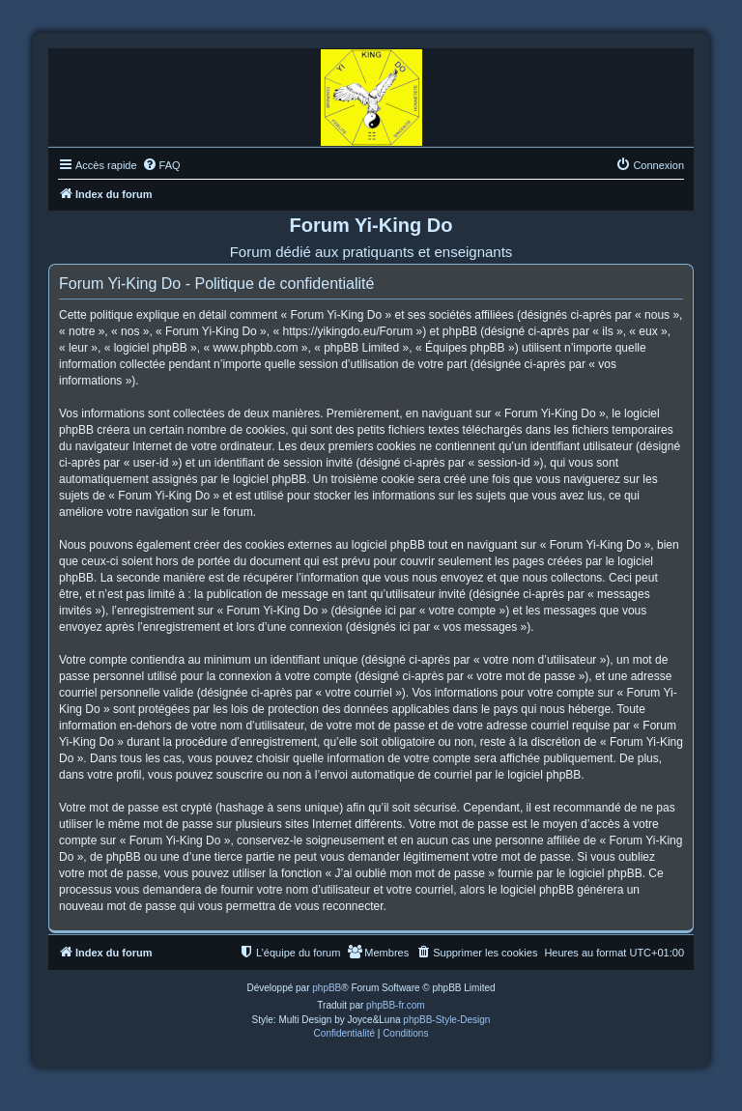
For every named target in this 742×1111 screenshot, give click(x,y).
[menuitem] (161, 165)
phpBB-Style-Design (446, 1019)
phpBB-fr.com (395, 1005)
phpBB (326, 988)
